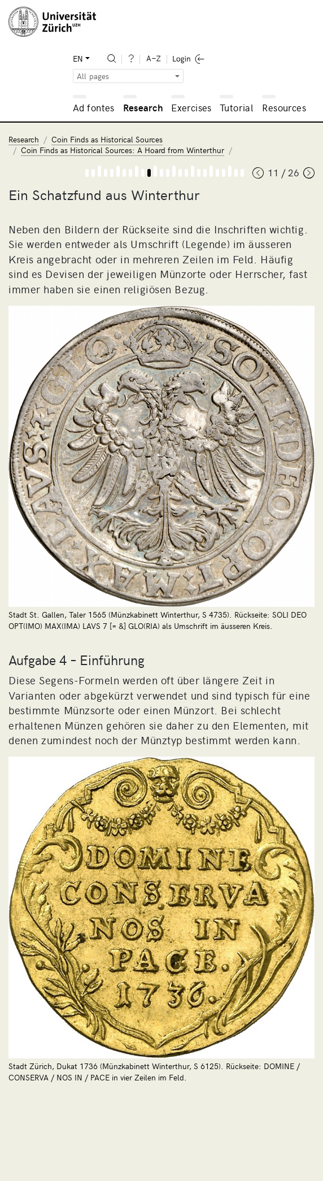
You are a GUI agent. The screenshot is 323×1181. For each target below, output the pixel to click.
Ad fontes (94, 107)
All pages (93, 76)
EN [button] (78, 58)
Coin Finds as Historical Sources (107, 139)
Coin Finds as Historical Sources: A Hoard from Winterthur (122, 150)
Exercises (191, 107)
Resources (284, 107)
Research (143, 107)
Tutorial (236, 107)
